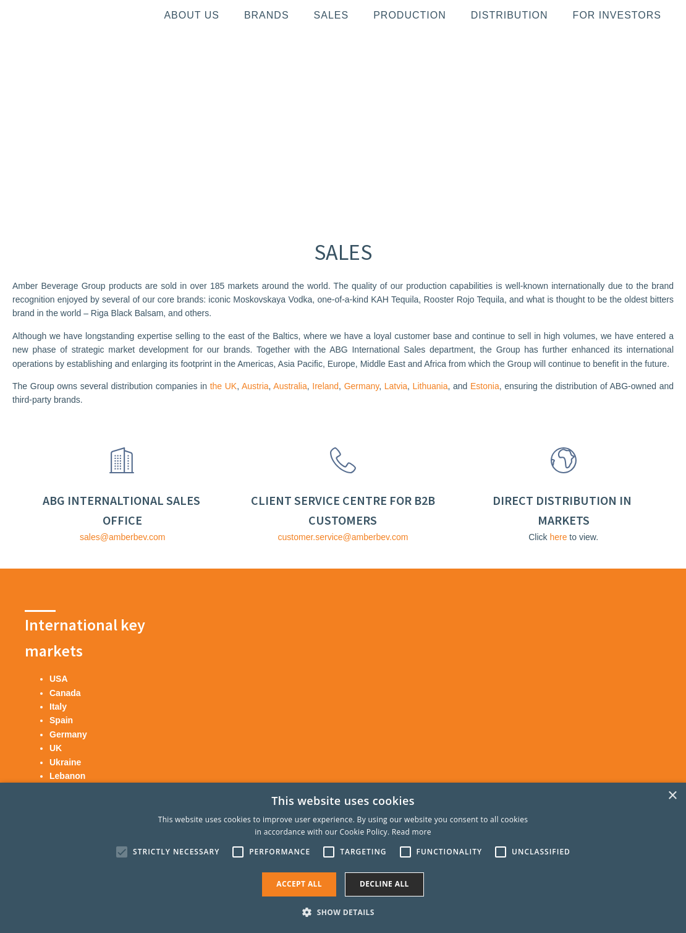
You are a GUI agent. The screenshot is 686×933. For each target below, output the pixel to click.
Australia (290, 386)
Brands (266, 15)
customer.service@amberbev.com (343, 537)
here (558, 537)
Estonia (484, 386)
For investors (617, 15)
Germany (361, 386)
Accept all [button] (299, 884)
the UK (223, 386)
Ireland (325, 386)
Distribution (509, 15)
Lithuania (430, 386)
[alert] (343, 858)
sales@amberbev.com (122, 537)
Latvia (395, 386)
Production (409, 15)
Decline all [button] (384, 884)
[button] (343, 912)
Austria (255, 386)
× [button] (672, 796)
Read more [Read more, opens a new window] (411, 832)
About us (191, 15)
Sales (331, 15)
